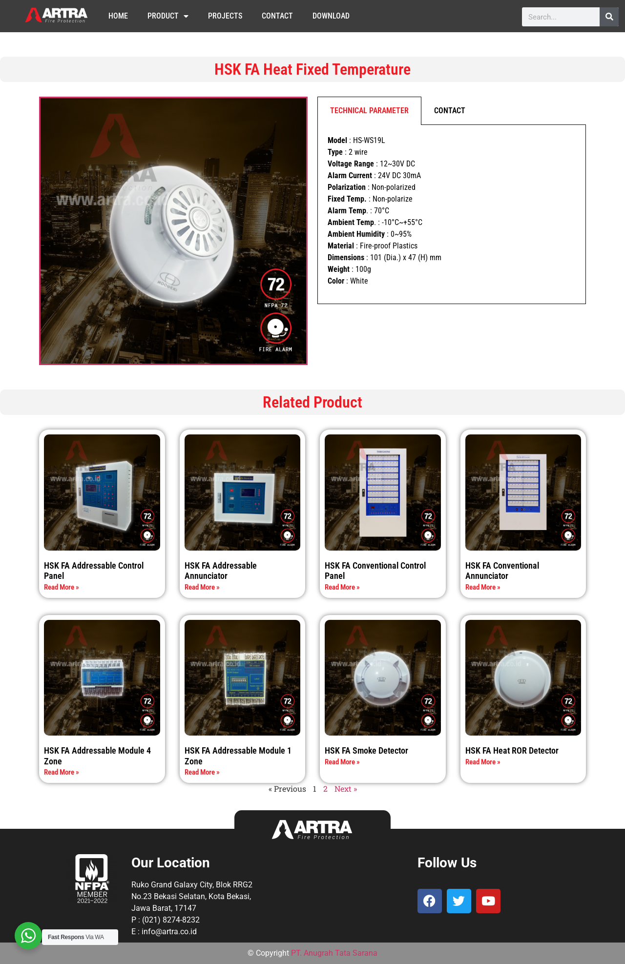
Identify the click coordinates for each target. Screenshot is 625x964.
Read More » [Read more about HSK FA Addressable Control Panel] (61, 587)
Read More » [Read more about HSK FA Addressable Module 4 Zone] (61, 772)
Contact (277, 16)
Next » (345, 788)
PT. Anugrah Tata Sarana (334, 953)
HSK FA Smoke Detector (366, 750)
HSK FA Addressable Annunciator (221, 570)
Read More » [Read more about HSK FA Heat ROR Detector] (482, 762)
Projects (225, 16)
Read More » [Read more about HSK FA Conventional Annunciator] (482, 587)
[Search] (609, 16)
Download (331, 16)
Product (167, 16)
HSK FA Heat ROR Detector (512, 750)
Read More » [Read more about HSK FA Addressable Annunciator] (202, 587)
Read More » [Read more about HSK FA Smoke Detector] (342, 762)
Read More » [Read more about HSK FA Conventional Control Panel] (342, 587)
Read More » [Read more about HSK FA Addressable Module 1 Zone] (202, 772)
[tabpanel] (451, 214)
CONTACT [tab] (449, 110)
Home (118, 16)
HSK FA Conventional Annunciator (502, 570)
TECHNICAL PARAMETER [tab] (369, 110)
